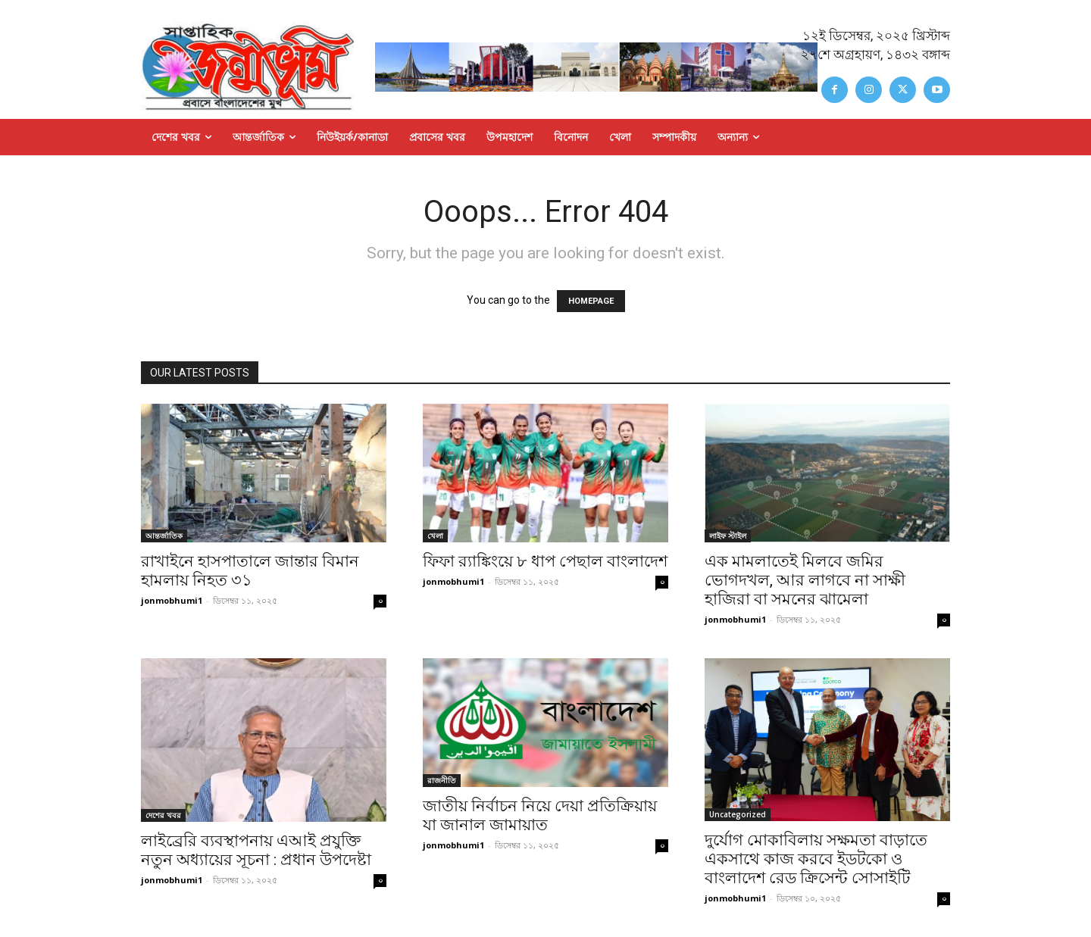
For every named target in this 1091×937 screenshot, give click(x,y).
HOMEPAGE (591, 301)
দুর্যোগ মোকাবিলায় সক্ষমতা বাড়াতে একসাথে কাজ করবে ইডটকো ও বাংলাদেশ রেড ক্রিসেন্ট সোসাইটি (816, 859)
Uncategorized (737, 814)
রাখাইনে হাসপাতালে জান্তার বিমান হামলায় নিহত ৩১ (250, 570)
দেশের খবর (163, 815)
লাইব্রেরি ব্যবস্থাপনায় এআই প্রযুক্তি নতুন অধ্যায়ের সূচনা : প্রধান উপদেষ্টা (256, 850)
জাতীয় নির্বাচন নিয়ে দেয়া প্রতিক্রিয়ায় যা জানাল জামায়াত (540, 815)
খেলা (435, 535)
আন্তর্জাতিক (164, 535)
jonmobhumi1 (171, 600)
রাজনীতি (441, 780)
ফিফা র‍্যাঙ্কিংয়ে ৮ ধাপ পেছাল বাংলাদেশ (545, 561)
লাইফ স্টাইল (727, 535)
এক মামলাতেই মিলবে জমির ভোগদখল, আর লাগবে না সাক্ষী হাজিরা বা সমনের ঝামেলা (805, 580)
